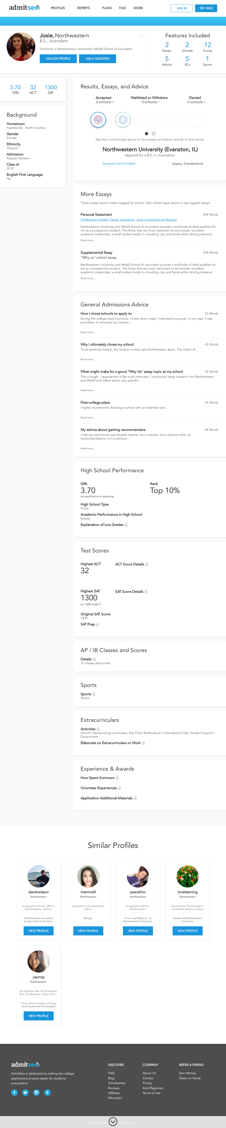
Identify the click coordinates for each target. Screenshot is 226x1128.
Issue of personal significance (156, 220)
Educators (115, 1098)
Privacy (147, 1083)
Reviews (113, 1088)
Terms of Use (151, 1093)
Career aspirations (122, 220)
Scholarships (116, 1083)
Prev (83, 119)
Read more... (88, 240)
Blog (111, 1078)
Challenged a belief (94, 220)
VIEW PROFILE (38, 931)
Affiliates (114, 1093)
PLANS (107, 8)
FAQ (122, 8)
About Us (149, 1073)
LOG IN (182, 8)
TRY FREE (206, 8)
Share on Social (189, 1078)
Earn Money (187, 1073)
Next (217, 119)
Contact (148, 1078)
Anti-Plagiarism (153, 1088)
